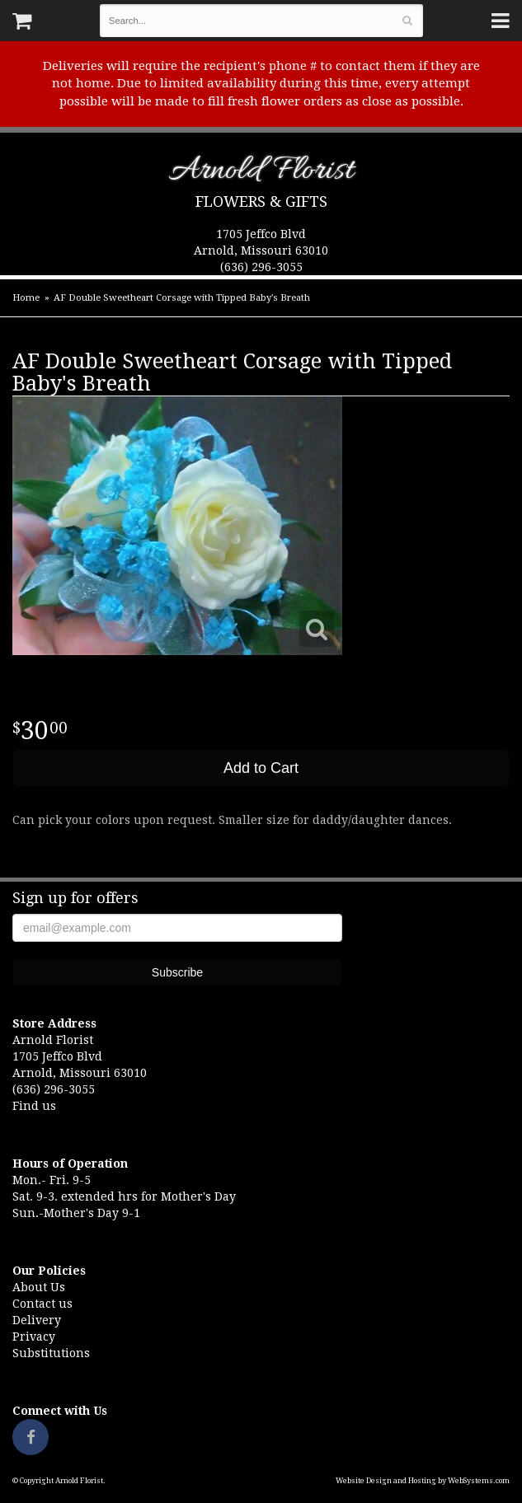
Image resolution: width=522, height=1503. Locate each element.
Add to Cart (261, 768)
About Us (38, 1287)
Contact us (42, 1303)
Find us (34, 1105)
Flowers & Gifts (261, 201)
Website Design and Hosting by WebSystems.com (423, 1481)
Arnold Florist (261, 173)
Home (26, 298)
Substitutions (51, 1353)
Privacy (33, 1336)
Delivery (36, 1320)
